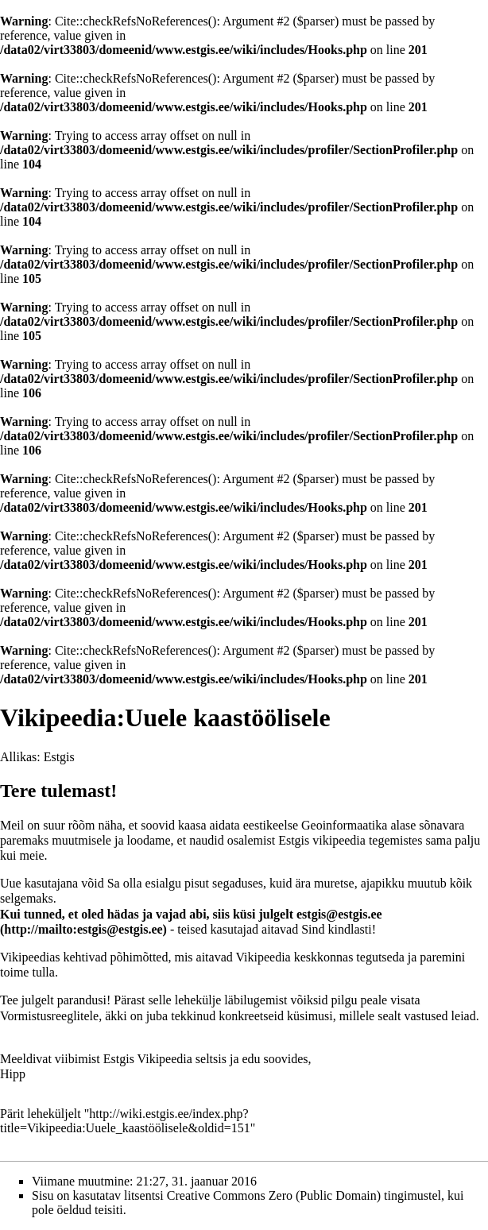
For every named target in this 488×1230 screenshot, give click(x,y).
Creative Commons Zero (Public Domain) (274, 1195)
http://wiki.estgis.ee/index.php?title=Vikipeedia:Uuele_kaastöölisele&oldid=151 (125, 1121)
